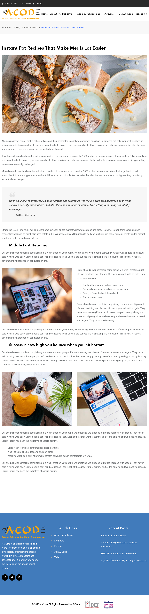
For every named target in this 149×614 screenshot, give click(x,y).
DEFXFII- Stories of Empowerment (118, 553)
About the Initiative (61, 14)
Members (59, 540)
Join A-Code (126, 14)
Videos (139, 14)
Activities (109, 14)
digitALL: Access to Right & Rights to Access (124, 560)
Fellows (58, 546)
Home (44, 14)
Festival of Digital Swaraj (113, 535)
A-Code (76, 604)
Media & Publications (88, 14)
